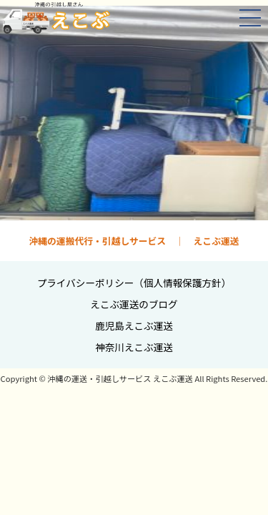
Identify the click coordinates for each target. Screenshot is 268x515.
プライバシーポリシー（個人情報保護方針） (134, 282)
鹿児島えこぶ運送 (134, 325)
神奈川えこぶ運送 (134, 347)
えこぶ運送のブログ (133, 304)
